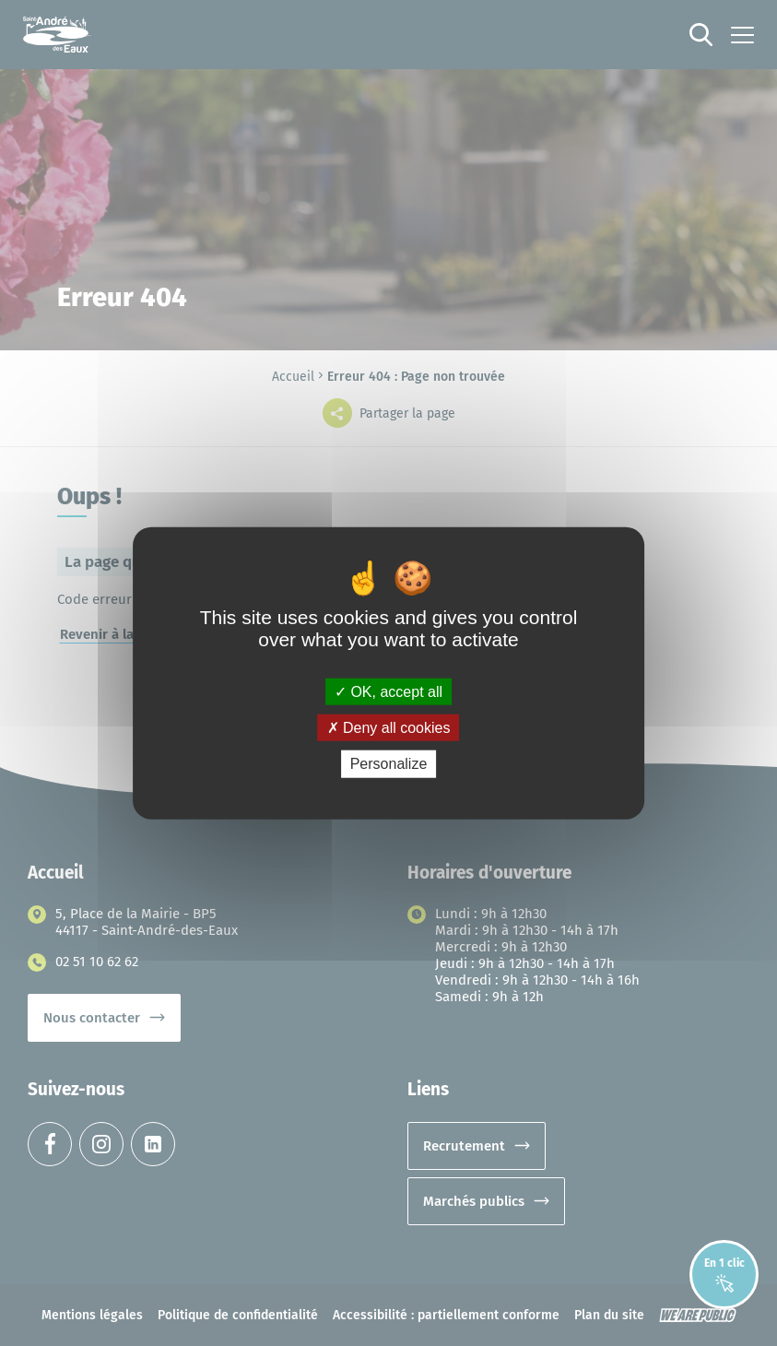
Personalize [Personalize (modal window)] (389, 764)
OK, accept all (388, 692)
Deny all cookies (389, 728)
